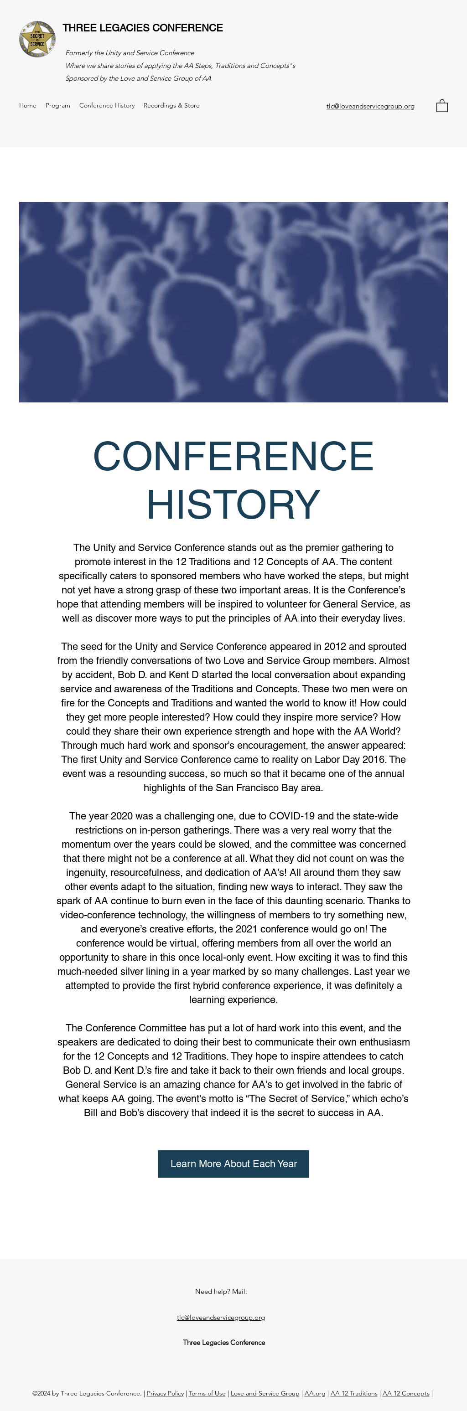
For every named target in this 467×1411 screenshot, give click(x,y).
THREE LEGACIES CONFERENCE (142, 28)
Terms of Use (207, 1393)
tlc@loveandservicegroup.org (371, 106)
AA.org (315, 1393)
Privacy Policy (165, 1393)
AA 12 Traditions (354, 1393)
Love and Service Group (265, 1393)
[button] (442, 105)
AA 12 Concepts (406, 1393)
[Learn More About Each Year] (233, 1164)
